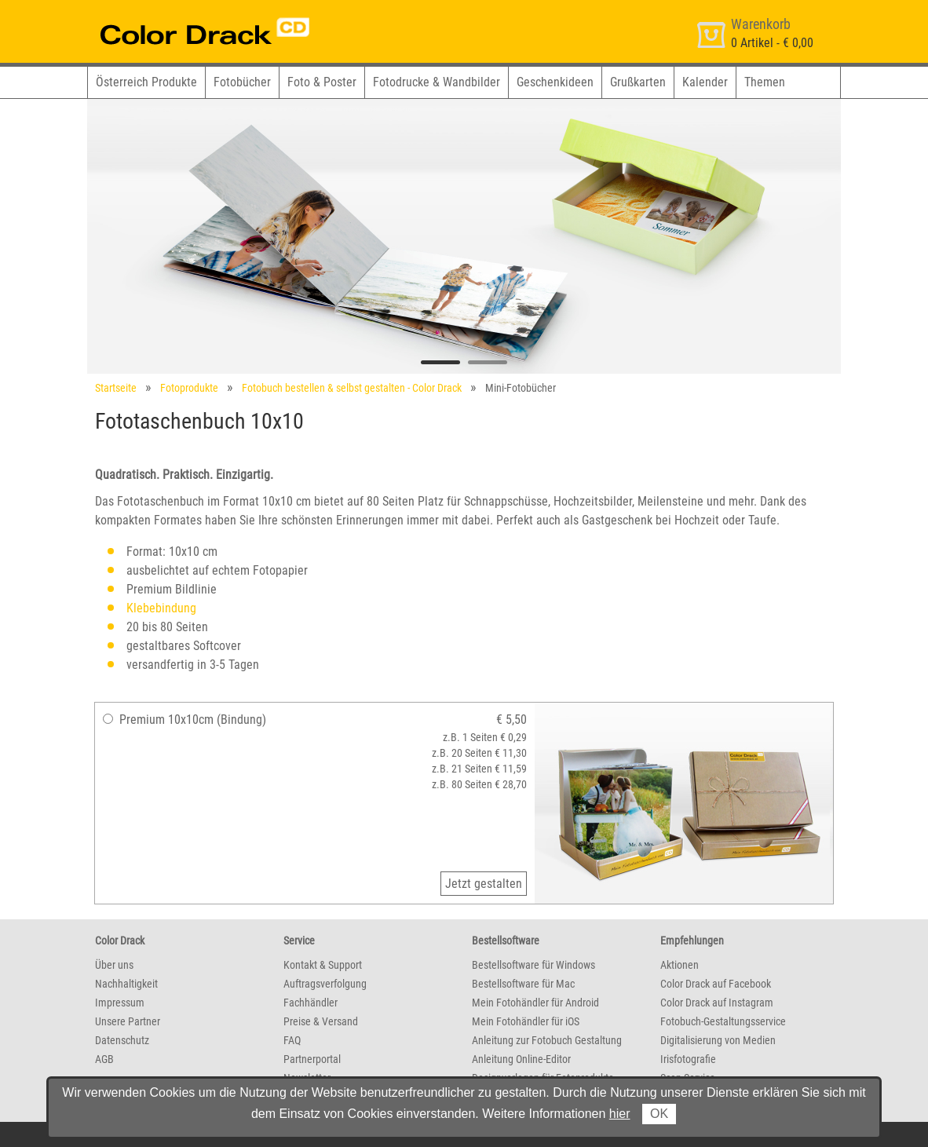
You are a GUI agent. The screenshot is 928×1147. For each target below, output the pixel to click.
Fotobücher (242, 82)
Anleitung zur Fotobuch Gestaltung (547, 1040)
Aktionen (679, 965)
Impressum (119, 1002)
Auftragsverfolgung (325, 983)
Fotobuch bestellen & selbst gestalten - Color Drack (352, 388)
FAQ (292, 1040)
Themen (764, 82)
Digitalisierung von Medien (718, 1040)
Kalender (705, 82)
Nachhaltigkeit (126, 983)
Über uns (114, 965)
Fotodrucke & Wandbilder (436, 82)
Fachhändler (310, 1002)
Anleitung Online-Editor (521, 1059)
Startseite (116, 388)
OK (659, 1113)
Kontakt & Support (322, 965)
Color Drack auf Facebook (715, 983)
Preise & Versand (320, 1021)
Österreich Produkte (146, 82)
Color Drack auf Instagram (716, 1002)
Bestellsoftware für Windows (533, 965)
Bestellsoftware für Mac (523, 983)
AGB (104, 1059)
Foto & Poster (321, 82)
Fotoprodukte (189, 388)
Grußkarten (638, 82)
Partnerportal (312, 1059)
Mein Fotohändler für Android (535, 1002)
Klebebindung (161, 608)
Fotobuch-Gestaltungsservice (723, 1021)
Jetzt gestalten (483, 883)
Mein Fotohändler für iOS (525, 1021)
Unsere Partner (127, 1021)
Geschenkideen (555, 82)
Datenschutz (122, 1040)
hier (619, 1113)
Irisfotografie (688, 1059)
